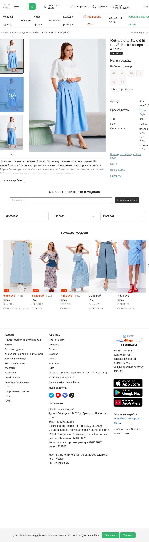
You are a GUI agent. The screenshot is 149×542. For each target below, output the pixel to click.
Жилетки (10, 367)
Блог (51, 367)
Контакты (54, 363)
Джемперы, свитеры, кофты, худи (24, 353)
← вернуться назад (138, 32)
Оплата (53, 349)
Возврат (53, 353)
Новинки (26, 20)
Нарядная (54, 20)
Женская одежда (8, 20)
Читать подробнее (12, 180)
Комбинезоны (12, 377)
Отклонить (110, 535)
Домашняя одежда (15, 358)
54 (122, 81)
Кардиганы (11, 372)
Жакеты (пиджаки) (15, 363)
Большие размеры (68, 20)
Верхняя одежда (14, 349)
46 (122, 73)
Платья (9, 386)
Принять (127, 535)
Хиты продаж (38, 20)
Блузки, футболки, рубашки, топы (24, 339)
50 (139, 73)
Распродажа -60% (92, 20)
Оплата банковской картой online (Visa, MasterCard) (78, 372)
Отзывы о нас (56, 339)
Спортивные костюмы (17, 391)
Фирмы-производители (61, 377)
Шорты (9, 396)
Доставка (54, 344)
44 (113, 73)
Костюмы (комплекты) (17, 382)
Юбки (8, 400)
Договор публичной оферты (64, 382)
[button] (12, 37)
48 (131, 73)
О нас (52, 358)
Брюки (8, 344)
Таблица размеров (121, 89)
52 (113, 81)
